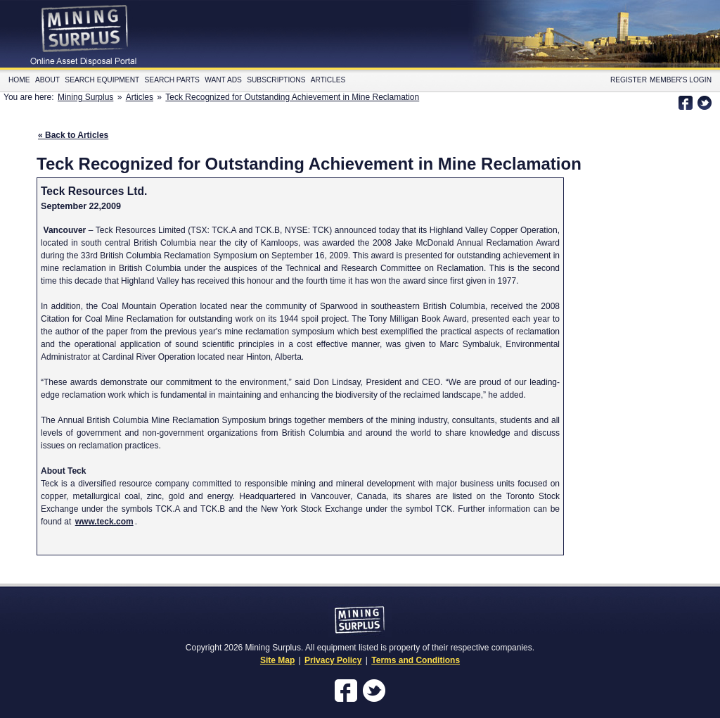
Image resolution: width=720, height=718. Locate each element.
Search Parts (172, 80)
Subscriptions (276, 80)
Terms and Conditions (415, 660)
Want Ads (223, 80)
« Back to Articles (73, 135)
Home (19, 80)
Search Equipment (102, 80)
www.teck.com (104, 522)
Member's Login (681, 80)
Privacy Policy (332, 660)
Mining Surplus (85, 97)
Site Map (277, 660)
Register (628, 80)
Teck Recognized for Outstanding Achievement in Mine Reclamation (292, 97)
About (47, 80)
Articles (328, 80)
